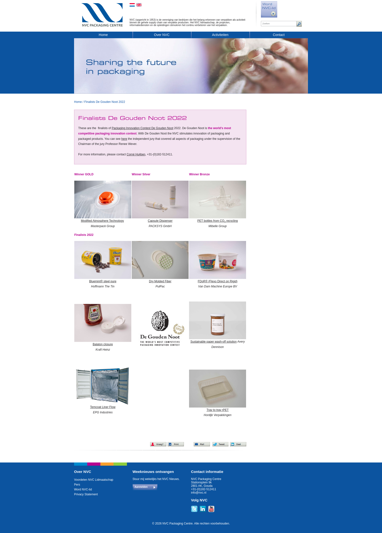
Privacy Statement (86, 494)
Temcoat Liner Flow (102, 407)
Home (103, 35)
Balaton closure (103, 344)
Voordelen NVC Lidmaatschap (93, 479)
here (124, 139)
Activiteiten (220, 35)
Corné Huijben (136, 154)
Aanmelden (141, 487)
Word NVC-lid (83, 489)
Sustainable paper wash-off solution (214, 341)
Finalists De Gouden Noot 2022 (104, 102)
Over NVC (162, 35)
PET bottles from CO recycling (217, 220)
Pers (77, 484)
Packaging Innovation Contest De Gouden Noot (142, 128)
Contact (279, 35)
